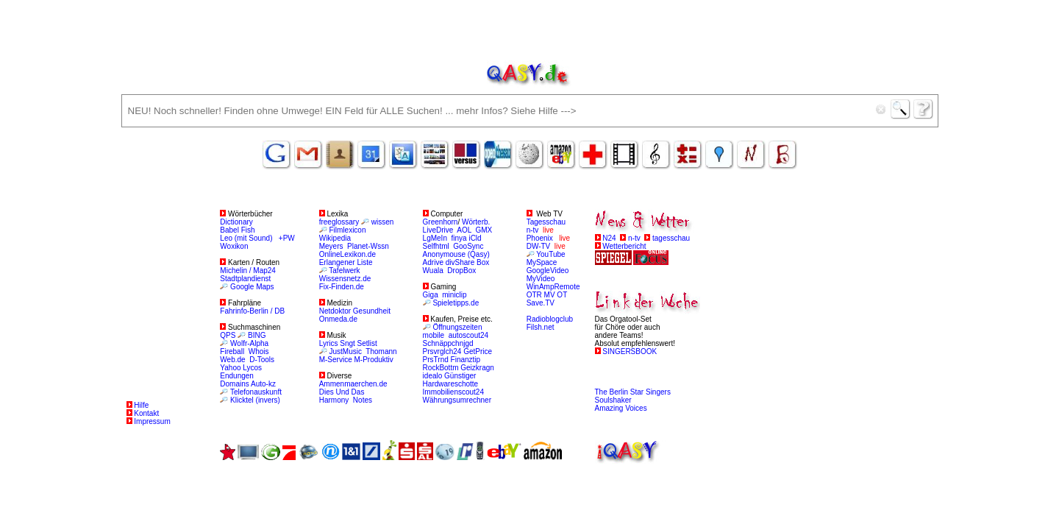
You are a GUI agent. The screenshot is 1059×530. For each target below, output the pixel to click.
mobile (433, 335)
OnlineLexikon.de (347, 254)
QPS (227, 335)
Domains (235, 384)
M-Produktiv (373, 360)
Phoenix (540, 238)
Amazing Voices (621, 408)
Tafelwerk (344, 270)
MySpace (542, 262)
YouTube (550, 254)
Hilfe (141, 405)
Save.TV (541, 303)
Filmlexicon (347, 230)
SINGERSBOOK (629, 351)
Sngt (347, 343)
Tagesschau (546, 222)
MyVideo (541, 279)
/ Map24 (262, 270)
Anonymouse (444, 254)
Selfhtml (436, 246)
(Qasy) (479, 254)
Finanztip (466, 360)
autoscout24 (469, 335)
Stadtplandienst (245, 279)
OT (562, 295)
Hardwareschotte (451, 384)
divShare (460, 262)
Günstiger (460, 376)
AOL (464, 230)
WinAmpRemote (553, 287)
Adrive (433, 262)
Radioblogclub (550, 319)
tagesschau (671, 238)
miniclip (454, 295)
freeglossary (339, 222)
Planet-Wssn (368, 246)
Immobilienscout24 (453, 392)
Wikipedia (335, 238)
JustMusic (345, 351)
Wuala (433, 270)
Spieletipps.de (455, 303)
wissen (382, 222)
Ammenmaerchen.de (353, 384)
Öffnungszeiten (457, 327)
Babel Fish (237, 230)
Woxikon (234, 246)
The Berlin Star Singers (633, 392)
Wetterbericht (624, 246)
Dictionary (236, 222)
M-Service (335, 360)
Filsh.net (541, 327)
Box (483, 262)
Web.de (232, 360)
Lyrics (328, 343)
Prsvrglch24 (442, 351)
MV (549, 295)
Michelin (233, 270)
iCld (474, 238)
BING (256, 335)
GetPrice (477, 351)
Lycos (252, 368)
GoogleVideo (548, 270)
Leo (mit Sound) (246, 238)
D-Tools (261, 360)
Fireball (232, 351)
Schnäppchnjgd (448, 343)
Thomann (381, 351)
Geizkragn (477, 368)
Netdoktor (335, 311)
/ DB (278, 311)
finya (459, 238)
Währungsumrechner (457, 400)
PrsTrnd (437, 360)
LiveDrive (438, 230)
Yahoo (230, 368)
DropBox (461, 270)
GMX (484, 230)
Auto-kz (263, 384)
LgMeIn (435, 238)
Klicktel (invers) (255, 400)
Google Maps (252, 287)
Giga (430, 295)
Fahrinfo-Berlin (245, 311)
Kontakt (146, 413)
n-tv (533, 230)
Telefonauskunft (256, 392)
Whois (259, 351)
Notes (362, 400)
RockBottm (441, 368)
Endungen (237, 376)
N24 (609, 238)
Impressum (152, 421)
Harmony (334, 400)
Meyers (332, 246)
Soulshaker (613, 400)
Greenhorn (440, 222)
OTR (534, 295)
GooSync (468, 246)
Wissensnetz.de (345, 279)
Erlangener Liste (346, 262)
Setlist (367, 343)
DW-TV (539, 246)
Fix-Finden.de (341, 287)
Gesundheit (372, 311)
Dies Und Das (342, 392)
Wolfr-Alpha (249, 343)
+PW (287, 238)
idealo (433, 376)
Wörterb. (476, 222)
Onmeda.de (338, 319)
